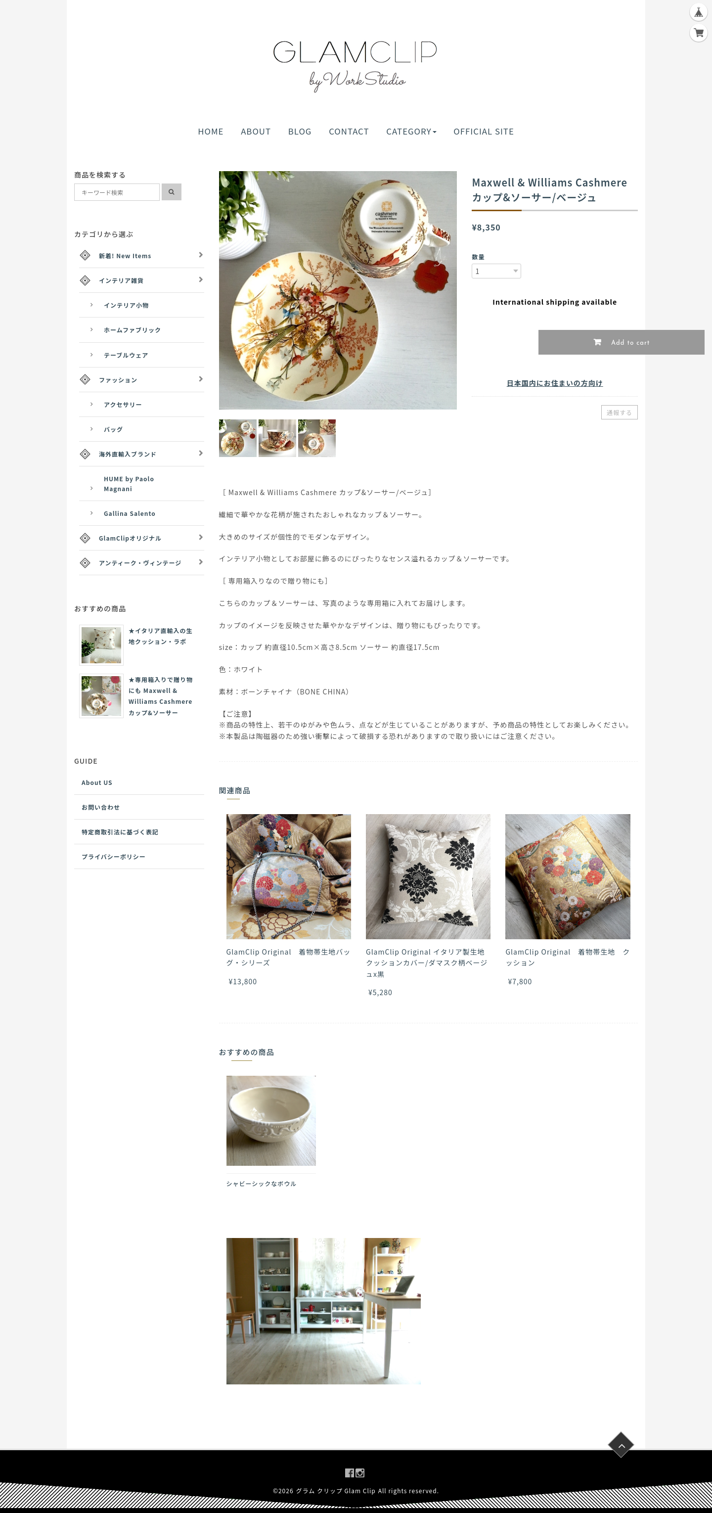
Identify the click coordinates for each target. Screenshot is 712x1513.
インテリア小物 (126, 305)
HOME (210, 131)
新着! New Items (125, 255)
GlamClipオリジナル (130, 538)
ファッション (118, 379)
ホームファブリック (132, 329)
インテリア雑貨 (121, 280)
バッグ (113, 429)
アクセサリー (123, 404)
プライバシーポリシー (114, 856)
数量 (478, 256)
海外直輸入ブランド (128, 454)
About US (97, 782)
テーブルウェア (126, 355)
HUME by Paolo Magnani (129, 483)
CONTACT (349, 131)
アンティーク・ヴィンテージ (140, 562)
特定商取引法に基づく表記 (120, 831)
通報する (619, 412)
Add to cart (629, 343)
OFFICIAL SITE (483, 131)
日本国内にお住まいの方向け (555, 383)
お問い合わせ (101, 807)
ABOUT (256, 131)
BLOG (300, 131)
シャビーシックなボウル (261, 1183)
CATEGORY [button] (411, 131)
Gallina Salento (130, 513)
